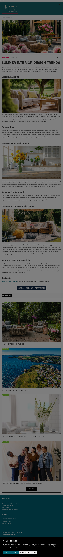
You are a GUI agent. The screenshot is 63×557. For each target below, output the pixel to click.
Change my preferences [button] (28, 552)
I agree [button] (6, 552)
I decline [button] (14, 552)
